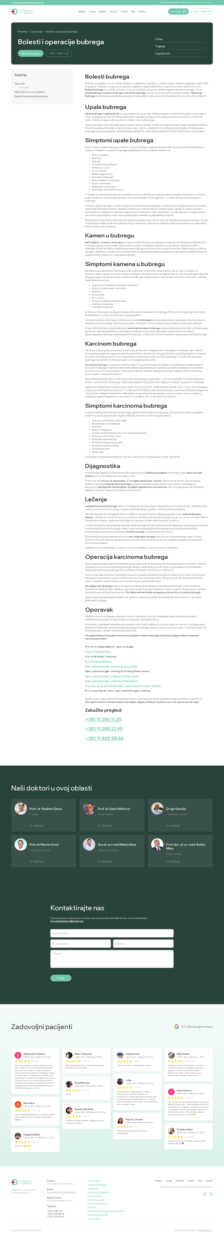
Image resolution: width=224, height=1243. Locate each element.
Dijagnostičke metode (98, 1214)
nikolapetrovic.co (205, 1230)
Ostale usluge (94, 1218)
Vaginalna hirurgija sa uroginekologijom (106, 1211)
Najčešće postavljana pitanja (31, 96)
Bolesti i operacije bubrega (61, 31)
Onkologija (93, 1188)
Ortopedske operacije (97, 1203)
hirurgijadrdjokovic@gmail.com (28, 2)
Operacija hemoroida (97, 1184)
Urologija (92, 1207)
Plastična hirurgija (96, 1199)
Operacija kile (94, 1180)
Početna (22, 31)
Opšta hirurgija (95, 1195)
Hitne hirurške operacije (98, 1192)
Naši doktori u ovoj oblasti (30, 92)
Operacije (36, 31)
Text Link (20, 83)
